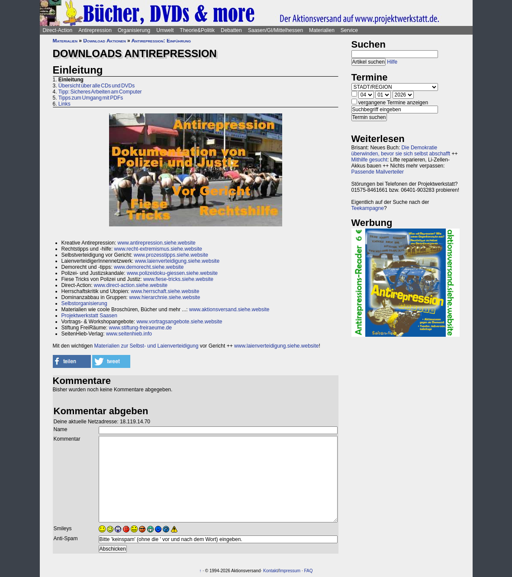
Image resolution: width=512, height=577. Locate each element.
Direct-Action (58, 30)
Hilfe (392, 62)
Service (349, 30)
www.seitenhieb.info (129, 334)
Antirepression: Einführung (161, 41)
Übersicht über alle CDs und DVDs (96, 86)
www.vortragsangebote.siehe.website (179, 322)
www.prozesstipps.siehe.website (171, 255)
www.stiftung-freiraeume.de (140, 328)
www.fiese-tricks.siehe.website (178, 279)
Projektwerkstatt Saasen (89, 316)
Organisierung (134, 30)
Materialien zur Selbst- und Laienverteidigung (146, 346)
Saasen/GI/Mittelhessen (275, 30)
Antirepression (95, 30)
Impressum (289, 570)
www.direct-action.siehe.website (130, 285)
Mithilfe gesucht (369, 160)
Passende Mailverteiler (377, 172)
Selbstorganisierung (84, 303)
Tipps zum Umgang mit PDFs (90, 98)
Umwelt (165, 30)
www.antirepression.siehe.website (157, 243)
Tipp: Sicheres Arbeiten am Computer (100, 92)
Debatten (231, 30)
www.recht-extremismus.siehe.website (158, 249)
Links (64, 104)
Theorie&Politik (197, 30)
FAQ (308, 570)
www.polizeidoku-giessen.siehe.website (172, 273)
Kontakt (270, 570)
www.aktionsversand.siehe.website (229, 309)
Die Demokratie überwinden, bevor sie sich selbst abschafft (401, 151)
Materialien (322, 30)
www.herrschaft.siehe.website (165, 291)
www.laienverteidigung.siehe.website (177, 261)
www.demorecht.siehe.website (149, 267)
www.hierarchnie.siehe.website (164, 297)
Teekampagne (367, 208)
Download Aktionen (104, 41)
